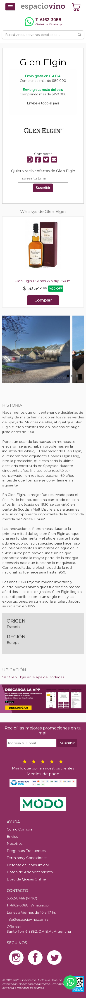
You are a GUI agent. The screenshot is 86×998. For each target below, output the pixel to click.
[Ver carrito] (76, 7)
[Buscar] (79, 35)
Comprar (43, 300)
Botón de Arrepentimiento (30, 872)
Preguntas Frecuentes (26, 851)
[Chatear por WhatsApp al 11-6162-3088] (43, 21)
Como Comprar (20, 829)
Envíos (12, 836)
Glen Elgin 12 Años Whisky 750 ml (43, 281)
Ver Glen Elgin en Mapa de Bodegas (33, 677)
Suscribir (43, 188)
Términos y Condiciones (27, 858)
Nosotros (14, 843)
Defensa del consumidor (28, 865)
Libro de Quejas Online (26, 879)
